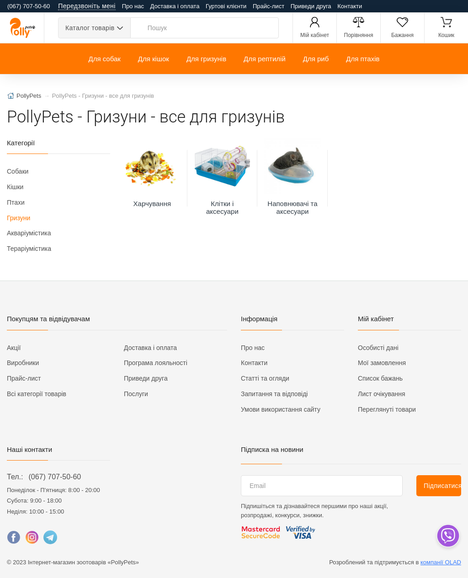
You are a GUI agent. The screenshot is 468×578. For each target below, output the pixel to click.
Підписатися (442, 485)
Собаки (17, 171)
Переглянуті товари (387, 409)
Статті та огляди (265, 378)
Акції (14, 347)
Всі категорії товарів (36, 394)
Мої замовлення (382, 362)
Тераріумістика (29, 248)
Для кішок (153, 59)
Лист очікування (381, 394)
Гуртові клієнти (226, 6)
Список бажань (380, 378)
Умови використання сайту (280, 409)
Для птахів (362, 59)
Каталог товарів (89, 28)
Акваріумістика (29, 233)
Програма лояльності (155, 362)
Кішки (15, 187)
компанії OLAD (440, 562)
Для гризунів (206, 59)
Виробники (23, 362)
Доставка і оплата (175, 6)
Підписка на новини (272, 449)
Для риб (316, 59)
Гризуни (18, 218)
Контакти (349, 6)
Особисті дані (378, 347)
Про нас (133, 6)
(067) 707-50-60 (54, 477)
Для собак (104, 59)
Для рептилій (265, 59)
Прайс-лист (268, 6)
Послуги (136, 394)
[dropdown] (447, 535)
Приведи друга (311, 6)
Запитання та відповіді (274, 394)
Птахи (16, 202)
